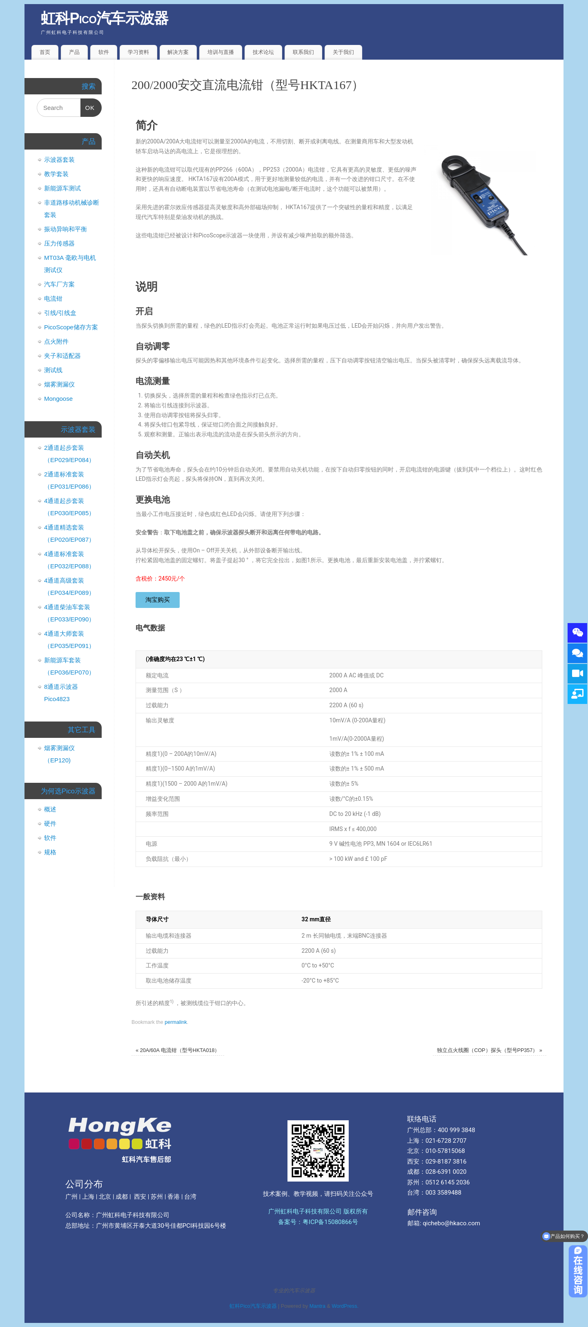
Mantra (317, 1306)
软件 (103, 52)
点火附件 (56, 341)
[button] (158, 600)
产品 (74, 52)
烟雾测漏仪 (59, 384)
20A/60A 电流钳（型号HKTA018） (178, 1050)
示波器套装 (59, 159)
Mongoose (58, 398)
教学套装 (56, 173)
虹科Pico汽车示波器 (105, 18)
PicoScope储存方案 (71, 327)
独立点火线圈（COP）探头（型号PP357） (489, 1050)
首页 (45, 52)
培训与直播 (220, 52)
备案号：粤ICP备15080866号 (318, 1222)
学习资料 (138, 52)
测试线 (53, 369)
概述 (50, 809)
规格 (50, 852)
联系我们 (303, 52)
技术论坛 (263, 52)
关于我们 (343, 52)
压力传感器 (59, 243)
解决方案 (178, 52)
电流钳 (53, 298)
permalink (176, 1022)
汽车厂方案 (59, 284)
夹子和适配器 (62, 355)
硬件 (50, 823)
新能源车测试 (62, 188)
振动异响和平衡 (65, 229)
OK (87, 104)
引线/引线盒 (60, 312)
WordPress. (345, 1306)
